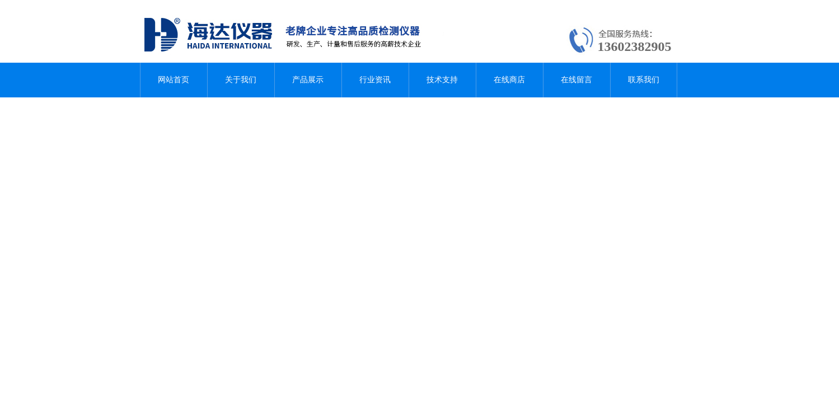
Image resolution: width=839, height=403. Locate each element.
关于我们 (240, 80)
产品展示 (308, 80)
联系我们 (643, 80)
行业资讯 (375, 80)
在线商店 (509, 80)
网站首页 (173, 80)
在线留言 (576, 80)
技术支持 (442, 80)
